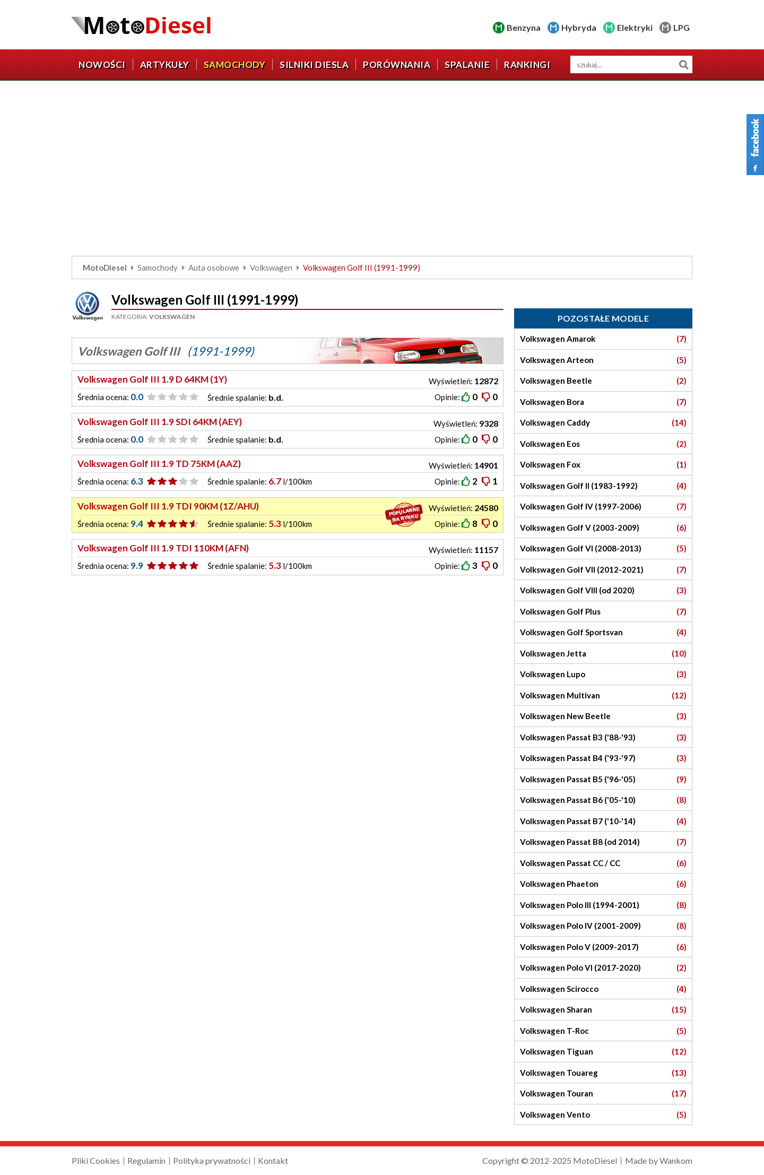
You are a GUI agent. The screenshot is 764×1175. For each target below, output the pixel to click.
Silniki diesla (314, 64)
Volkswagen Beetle (603, 381)
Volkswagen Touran (603, 1093)
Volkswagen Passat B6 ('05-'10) (603, 800)
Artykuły (164, 64)
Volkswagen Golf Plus (603, 612)
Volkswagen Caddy (603, 423)
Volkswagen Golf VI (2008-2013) (603, 548)
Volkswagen (271, 267)
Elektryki (635, 27)
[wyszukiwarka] (631, 64)
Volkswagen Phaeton (603, 884)
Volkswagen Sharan (603, 1010)
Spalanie (467, 64)
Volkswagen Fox (603, 465)
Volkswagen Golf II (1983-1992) (603, 486)
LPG (681, 27)
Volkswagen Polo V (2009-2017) (603, 947)
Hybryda (578, 27)
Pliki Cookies (96, 1160)
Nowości (102, 64)
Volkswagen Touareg (603, 1073)
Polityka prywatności (211, 1160)
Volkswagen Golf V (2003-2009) (603, 528)
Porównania (396, 64)
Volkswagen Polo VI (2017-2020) (603, 968)
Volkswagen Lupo (603, 674)
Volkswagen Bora (603, 402)
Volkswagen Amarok (603, 339)
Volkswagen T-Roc (603, 1031)
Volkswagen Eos (603, 444)
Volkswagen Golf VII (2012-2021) (603, 570)
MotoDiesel (105, 267)
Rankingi (527, 64)
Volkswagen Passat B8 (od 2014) (603, 842)
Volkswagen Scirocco (603, 989)
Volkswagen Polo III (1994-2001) (603, 905)
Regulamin (146, 1160)
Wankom (675, 1160)
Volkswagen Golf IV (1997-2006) (603, 506)
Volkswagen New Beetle (603, 716)
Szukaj (683, 64)
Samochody (235, 64)
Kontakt (273, 1160)
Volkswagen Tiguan (603, 1052)
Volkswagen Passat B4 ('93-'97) (603, 758)
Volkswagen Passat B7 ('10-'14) (603, 821)
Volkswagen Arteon (603, 360)
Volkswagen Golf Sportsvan (603, 632)
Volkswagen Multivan (603, 695)
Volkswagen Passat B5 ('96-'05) (603, 779)
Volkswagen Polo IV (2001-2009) (603, 926)
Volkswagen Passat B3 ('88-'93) (603, 737)
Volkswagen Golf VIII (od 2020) (603, 590)
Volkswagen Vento (603, 1115)
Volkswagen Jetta (603, 653)
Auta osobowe (213, 267)
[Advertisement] (382, 171)
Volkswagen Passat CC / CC (603, 863)
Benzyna (524, 27)
